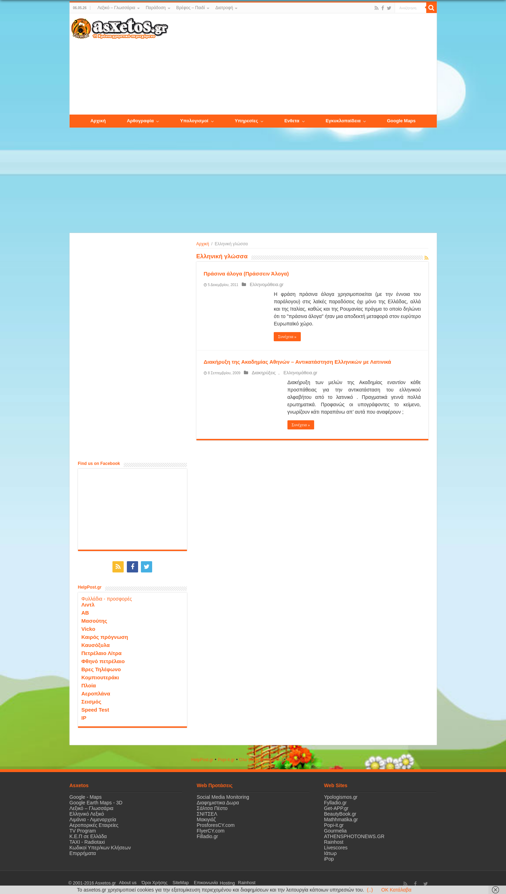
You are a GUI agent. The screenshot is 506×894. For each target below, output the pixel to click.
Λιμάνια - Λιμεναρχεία (93, 818)
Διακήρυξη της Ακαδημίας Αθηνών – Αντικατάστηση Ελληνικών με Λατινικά (297, 362)
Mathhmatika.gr (341, 818)
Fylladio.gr (335, 801)
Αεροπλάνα (96, 692)
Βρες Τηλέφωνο (101, 667)
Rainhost (333, 840)
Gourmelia (335, 829)
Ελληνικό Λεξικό (87, 812)
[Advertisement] (302, 64)
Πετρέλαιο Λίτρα (102, 651)
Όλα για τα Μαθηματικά (261, 758)
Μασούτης (95, 619)
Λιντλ (88, 603)
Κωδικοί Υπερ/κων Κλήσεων (100, 846)
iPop (329, 857)
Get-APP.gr (336, 806)
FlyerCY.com (211, 829)
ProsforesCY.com (216, 823)
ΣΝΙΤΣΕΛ (207, 812)
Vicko (89, 627)
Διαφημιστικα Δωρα (218, 801)
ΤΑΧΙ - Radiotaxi (87, 840)
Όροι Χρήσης (149, 881)
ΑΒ (85, 611)
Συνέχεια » (287, 336)
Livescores (336, 846)
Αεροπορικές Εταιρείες (94, 823)
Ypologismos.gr (340, 795)
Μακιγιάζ (206, 818)
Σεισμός (92, 700)
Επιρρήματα (83, 851)
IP (84, 716)
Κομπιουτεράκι (100, 676)
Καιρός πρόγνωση (105, 635)
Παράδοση (156, 7)
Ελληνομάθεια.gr (264, 284)
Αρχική (202, 243)
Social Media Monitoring (223, 795)
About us (126, 881)
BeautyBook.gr (340, 812)
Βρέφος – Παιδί (190, 7)
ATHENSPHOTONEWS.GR (354, 834)
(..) (370, 890)
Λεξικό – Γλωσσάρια (116, 7)
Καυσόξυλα (96, 643)
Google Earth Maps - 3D (96, 801)
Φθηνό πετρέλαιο (103, 659)
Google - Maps (86, 795)
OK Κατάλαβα (396, 890)
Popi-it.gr (226, 758)
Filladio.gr (207, 834)
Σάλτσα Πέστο (212, 806)
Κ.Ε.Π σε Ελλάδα (88, 834)
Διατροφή (224, 7)
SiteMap (171, 881)
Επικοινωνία (192, 881)
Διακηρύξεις (261, 372)
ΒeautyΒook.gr (301, 758)
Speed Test (95, 708)
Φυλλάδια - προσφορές (107, 597)
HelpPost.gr (202, 758)
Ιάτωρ (330, 851)
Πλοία (89, 684)
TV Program (83, 829)
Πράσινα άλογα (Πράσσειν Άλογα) (246, 274)
